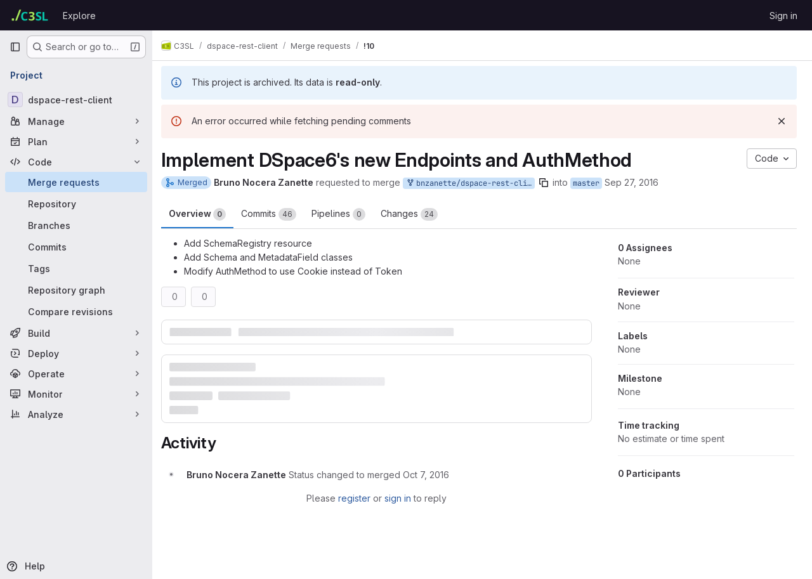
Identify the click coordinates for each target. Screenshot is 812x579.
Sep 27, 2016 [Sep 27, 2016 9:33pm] (638, 182)
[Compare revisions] (76, 311)
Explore (79, 15)
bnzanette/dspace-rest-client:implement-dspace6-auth (476, 183)
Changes (415, 214)
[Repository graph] (76, 290)
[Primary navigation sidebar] (15, 47)
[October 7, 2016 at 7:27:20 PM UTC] (432, 474)
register (357, 497)
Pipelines (345, 214)
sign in (401, 497)
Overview (203, 214)
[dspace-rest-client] (76, 99)
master (592, 183)
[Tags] (76, 268)
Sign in (783, 15)
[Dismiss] (781, 121)
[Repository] (76, 203)
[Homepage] (30, 15)
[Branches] (76, 225)
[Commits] (76, 247)
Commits (275, 214)
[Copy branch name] (550, 182)
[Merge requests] (76, 182)
